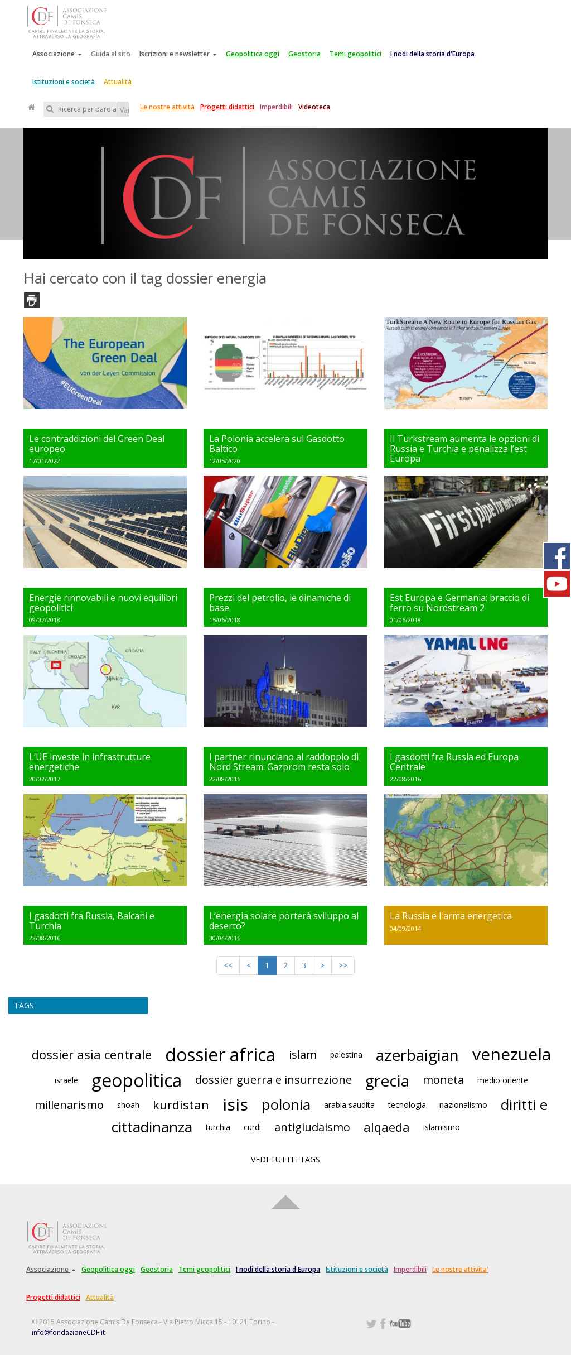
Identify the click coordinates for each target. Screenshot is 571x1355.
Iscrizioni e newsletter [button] (178, 54)
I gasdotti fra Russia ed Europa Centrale (454, 762)
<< (228, 965)
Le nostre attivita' (460, 1269)
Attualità (118, 82)
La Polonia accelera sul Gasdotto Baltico (277, 444)
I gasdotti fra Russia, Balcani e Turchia (91, 921)
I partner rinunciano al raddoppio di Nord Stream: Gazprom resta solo (284, 762)
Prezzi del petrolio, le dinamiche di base (280, 603)
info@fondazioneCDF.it (68, 1332)
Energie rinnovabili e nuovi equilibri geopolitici (103, 603)
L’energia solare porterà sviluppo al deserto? (284, 921)
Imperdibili (276, 107)
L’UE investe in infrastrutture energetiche (90, 762)
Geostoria (304, 54)
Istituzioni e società (63, 82)
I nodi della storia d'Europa (432, 54)
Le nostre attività (167, 107)
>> (342, 965)
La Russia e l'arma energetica (451, 916)
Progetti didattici (227, 107)
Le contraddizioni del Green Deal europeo (96, 444)
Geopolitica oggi (252, 54)
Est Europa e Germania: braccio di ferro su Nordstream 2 (459, 603)
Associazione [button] (57, 54)
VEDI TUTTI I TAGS (285, 1159)
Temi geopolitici (355, 54)
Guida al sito (110, 54)
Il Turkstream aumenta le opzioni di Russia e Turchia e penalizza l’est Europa (464, 448)
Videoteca (314, 107)
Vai (124, 110)
